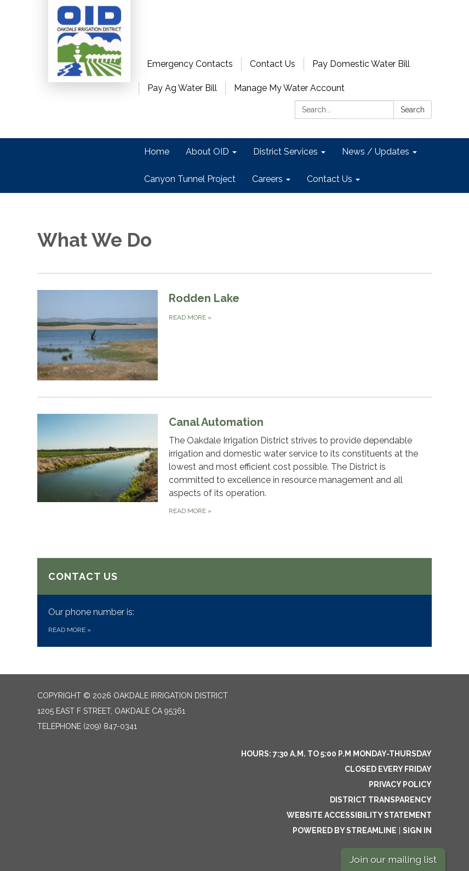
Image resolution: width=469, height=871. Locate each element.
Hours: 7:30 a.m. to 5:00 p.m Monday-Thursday (336, 753)
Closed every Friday (388, 769)
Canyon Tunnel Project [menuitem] (190, 179)
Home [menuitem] (156, 151)
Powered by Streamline (345, 830)
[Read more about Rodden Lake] (234, 335)
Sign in (417, 830)
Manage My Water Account (289, 88)
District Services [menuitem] (285, 151)
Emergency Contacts (190, 64)
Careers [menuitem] (267, 179)
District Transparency (381, 799)
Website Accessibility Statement (359, 815)
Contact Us (272, 64)
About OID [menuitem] (207, 151)
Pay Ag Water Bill (182, 88)
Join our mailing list (393, 859)
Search (413, 109)
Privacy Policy (400, 784)
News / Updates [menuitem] (375, 151)
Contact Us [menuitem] (329, 179)
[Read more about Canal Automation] (234, 465)
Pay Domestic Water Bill (361, 64)
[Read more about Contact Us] (234, 602)
